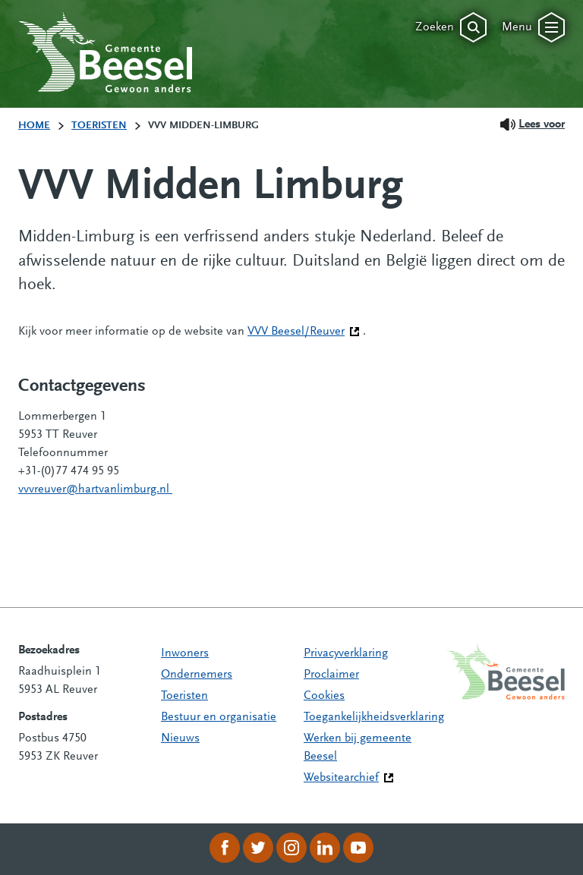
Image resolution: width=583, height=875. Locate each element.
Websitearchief (341, 778)
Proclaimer (331, 675)
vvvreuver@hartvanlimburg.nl (95, 489)
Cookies (324, 696)
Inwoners (185, 653)
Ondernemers (196, 675)
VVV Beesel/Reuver (303, 330)
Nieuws (180, 738)
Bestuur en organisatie (218, 717)
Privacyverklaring (346, 653)
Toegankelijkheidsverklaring (374, 717)
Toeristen (184, 696)
